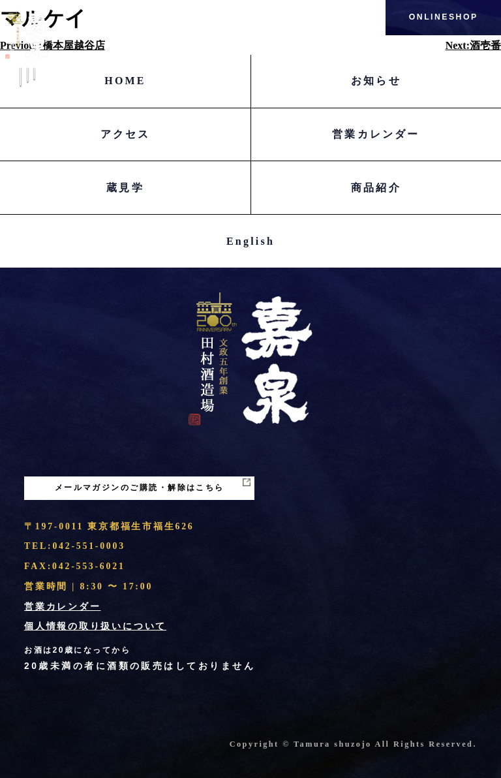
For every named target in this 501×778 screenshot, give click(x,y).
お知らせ (376, 80)
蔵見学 (125, 187)
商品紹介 (376, 187)
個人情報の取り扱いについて (95, 626)
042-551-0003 (88, 546)
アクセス (125, 134)
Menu (27, 84)
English (250, 241)
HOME (124, 80)
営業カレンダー (375, 134)
